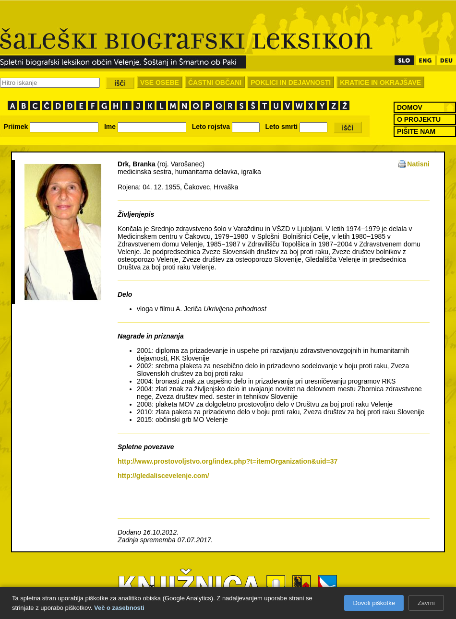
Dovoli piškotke (374, 603)
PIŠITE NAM (416, 131)
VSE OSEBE (159, 82)
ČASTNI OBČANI (214, 82)
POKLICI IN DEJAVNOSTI (291, 82)
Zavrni (426, 603)
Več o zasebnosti (119, 607)
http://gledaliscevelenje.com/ (163, 475)
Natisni (418, 164)
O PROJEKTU (419, 119)
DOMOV (409, 107)
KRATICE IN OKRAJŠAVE (380, 82)
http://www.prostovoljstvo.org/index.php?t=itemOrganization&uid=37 (227, 461)
